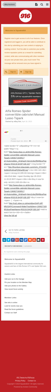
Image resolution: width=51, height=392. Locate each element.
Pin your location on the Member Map (18, 282)
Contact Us (32, 381)
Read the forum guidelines (14, 309)
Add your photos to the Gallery (15, 286)
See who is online (10, 303)
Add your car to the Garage (14, 279)
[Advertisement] (25, 348)
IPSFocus (30, 378)
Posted (19, 141)
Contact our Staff (10, 313)
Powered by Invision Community (25, 387)
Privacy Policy (20, 381)
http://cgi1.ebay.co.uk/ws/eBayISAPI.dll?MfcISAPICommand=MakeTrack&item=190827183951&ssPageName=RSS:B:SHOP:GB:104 (25, 206)
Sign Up (28, 72)
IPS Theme (21, 378)
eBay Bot (17, 121)
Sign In (13, 72)
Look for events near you (13, 306)
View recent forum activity (13, 289)
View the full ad (10, 215)
